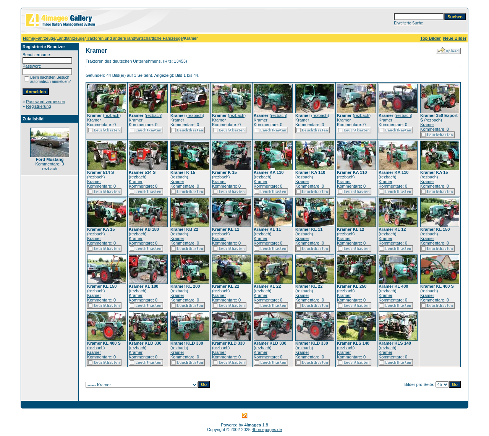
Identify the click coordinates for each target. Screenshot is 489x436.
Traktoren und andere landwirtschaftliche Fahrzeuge (134, 38)
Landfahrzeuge (70, 38)
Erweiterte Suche (408, 23)
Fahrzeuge (45, 38)
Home (28, 38)
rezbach (111, 115)
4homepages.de (267, 429)
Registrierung (38, 106)
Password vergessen (45, 101)
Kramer (94, 120)
